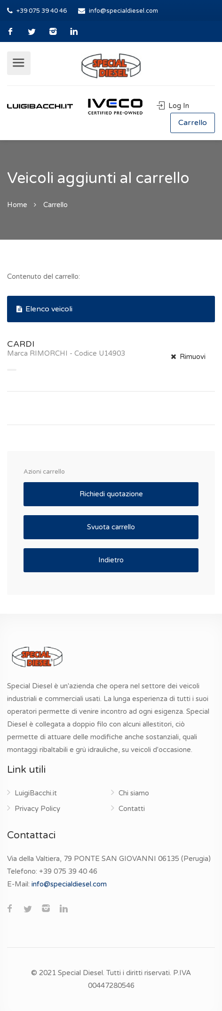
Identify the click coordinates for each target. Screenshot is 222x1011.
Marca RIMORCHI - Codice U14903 (66, 353)
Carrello (192, 122)
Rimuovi (188, 356)
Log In (173, 105)
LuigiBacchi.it (36, 793)
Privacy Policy (37, 808)
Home (17, 205)
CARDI (20, 344)
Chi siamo (134, 793)
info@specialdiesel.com (123, 11)
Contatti (132, 808)
